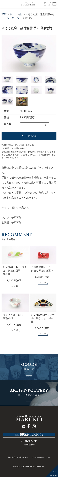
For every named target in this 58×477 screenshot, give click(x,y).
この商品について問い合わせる (15, 148)
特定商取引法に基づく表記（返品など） (18, 145)
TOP (4, 14)
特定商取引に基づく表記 (18, 457)
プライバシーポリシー (41, 457)
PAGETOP (53, 475)
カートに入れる (29, 136)
